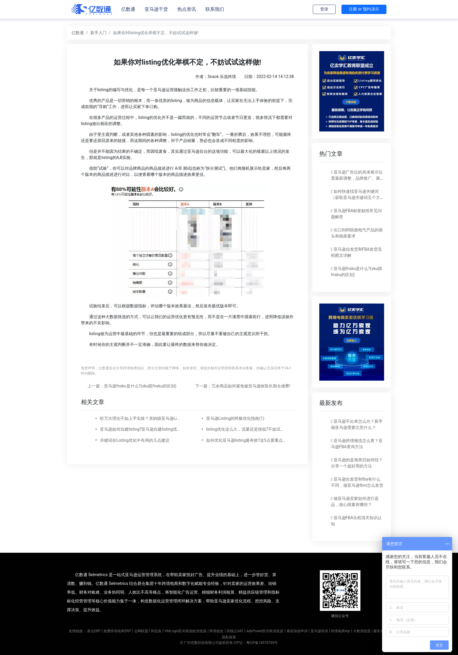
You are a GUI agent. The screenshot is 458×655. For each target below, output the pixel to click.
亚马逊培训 (319, 631)
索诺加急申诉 (297, 631)
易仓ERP (93, 631)
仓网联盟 (141, 631)
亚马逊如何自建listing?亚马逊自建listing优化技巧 (140, 429)
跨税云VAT (235, 631)
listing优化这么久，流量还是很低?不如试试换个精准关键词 (246, 429)
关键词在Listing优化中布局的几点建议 (134, 440)
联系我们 (214, 9)
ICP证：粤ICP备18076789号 (256, 643)
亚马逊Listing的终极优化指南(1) (235, 418)
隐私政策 (229, 637)
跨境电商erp (340, 631)
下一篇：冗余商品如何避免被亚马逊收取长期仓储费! (242, 386)
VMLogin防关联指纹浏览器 (185, 631)
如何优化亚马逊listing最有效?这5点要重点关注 (246, 440)
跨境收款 (216, 631)
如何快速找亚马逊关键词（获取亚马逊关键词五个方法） (355, 197)
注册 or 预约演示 (364, 9)
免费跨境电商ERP (117, 631)
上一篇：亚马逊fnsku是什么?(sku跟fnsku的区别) (132, 386)
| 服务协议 (379, 631)
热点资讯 (186, 9)
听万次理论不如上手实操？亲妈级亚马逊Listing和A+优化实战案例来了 (140, 418)
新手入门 (98, 32)
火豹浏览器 (362, 631)
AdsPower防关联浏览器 (265, 631)
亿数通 (128, 9)
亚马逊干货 (156, 9)
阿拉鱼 (156, 631)
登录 (324, 9)
